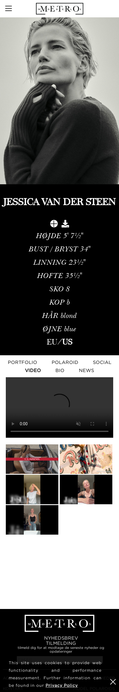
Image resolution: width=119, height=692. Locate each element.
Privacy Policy (62, 685)
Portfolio (22, 362)
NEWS (86, 370)
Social (102, 362)
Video (33, 370)
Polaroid (65, 362)
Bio (59, 370)
